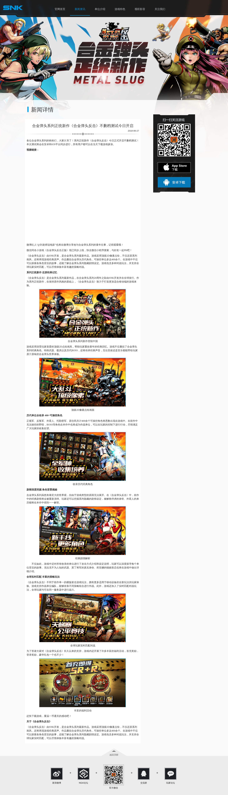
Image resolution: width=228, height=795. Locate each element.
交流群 (143, 783)
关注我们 (160, 9)
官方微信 (113, 788)
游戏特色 (120, 9)
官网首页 (60, 9)
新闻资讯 (80, 9)
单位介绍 (100, 9)
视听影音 (140, 9)
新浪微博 (56, 783)
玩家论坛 (170, 783)
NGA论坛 (83, 783)
